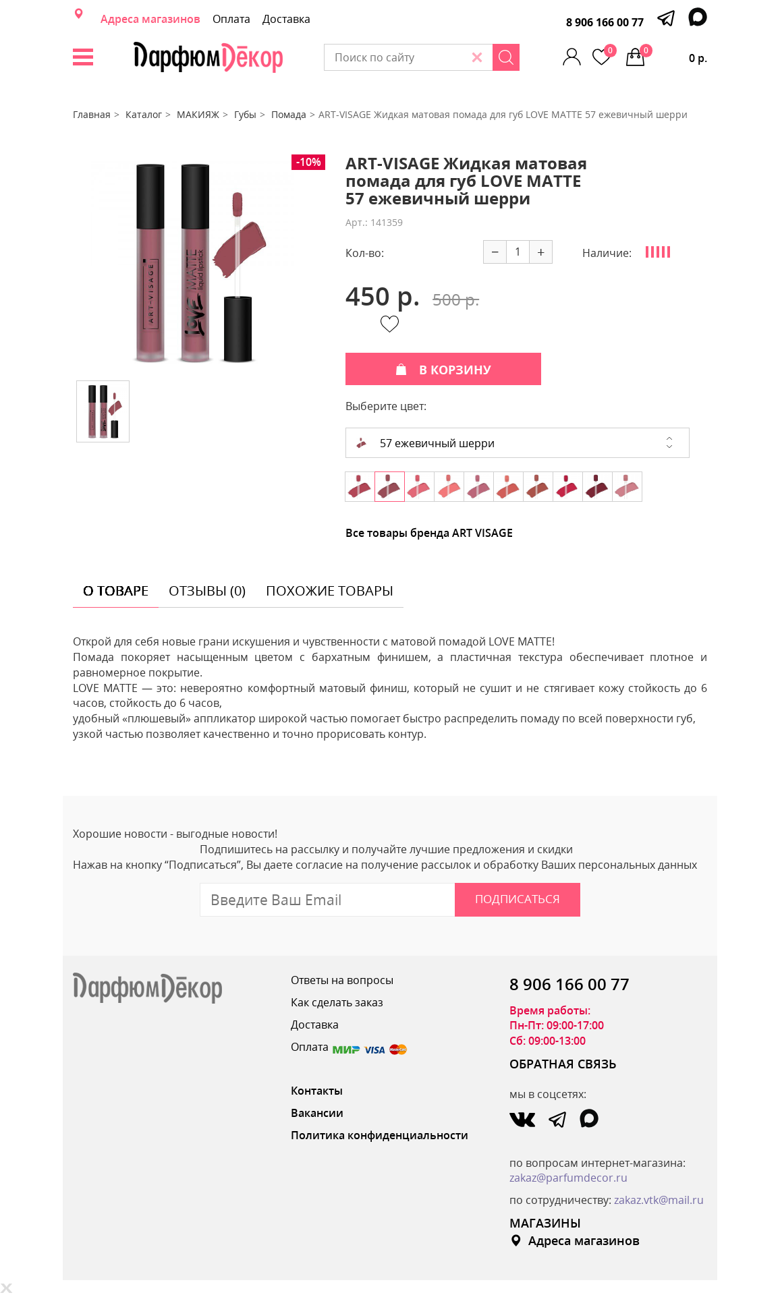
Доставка (286, 18)
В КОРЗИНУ (443, 370)
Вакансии (317, 1112)
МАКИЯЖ (198, 114)
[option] (192, 262)
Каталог (144, 114)
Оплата (231, 18)
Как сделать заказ (337, 1002)
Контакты (317, 1090)
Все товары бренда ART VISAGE (429, 532)
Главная (92, 114)
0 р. (673, 54)
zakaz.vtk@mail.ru (659, 1199)
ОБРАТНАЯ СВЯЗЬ (563, 1064)
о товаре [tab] (115, 590)
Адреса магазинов (150, 18)
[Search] (506, 57)
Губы (245, 114)
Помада (288, 114)
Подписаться (517, 898)
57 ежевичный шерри (425, 443)
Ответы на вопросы (342, 980)
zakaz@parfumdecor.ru (568, 1177)
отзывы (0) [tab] (207, 590)
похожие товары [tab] (329, 590)
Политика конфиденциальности (379, 1135)
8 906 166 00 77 (605, 22)
